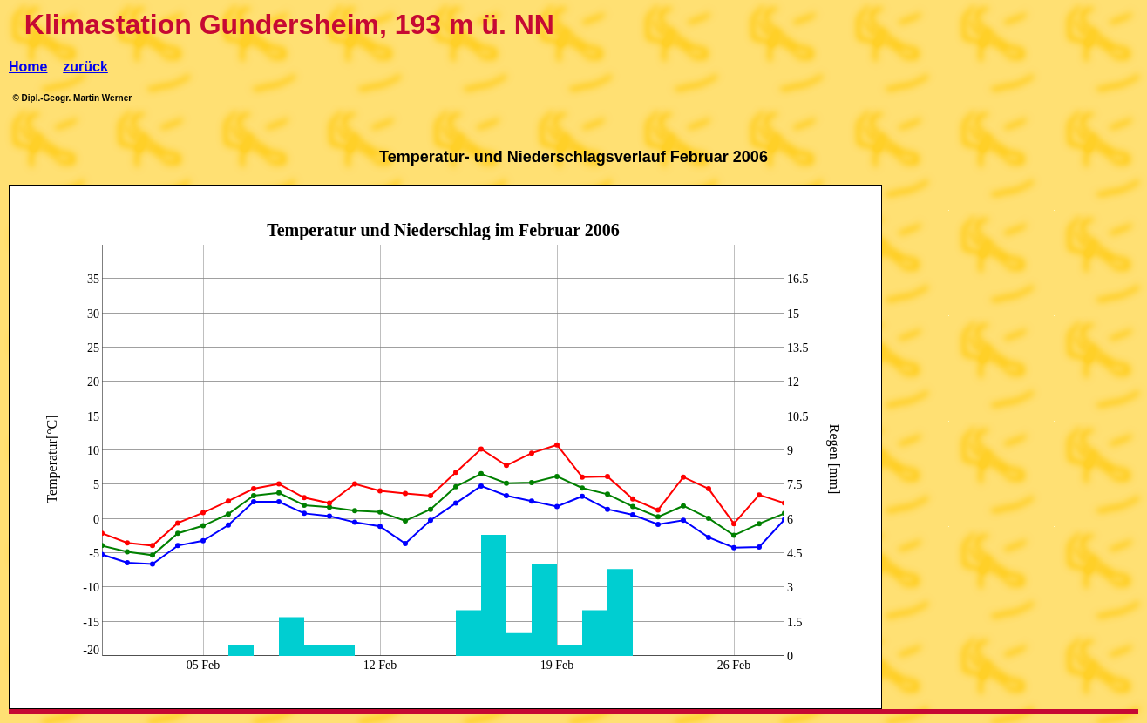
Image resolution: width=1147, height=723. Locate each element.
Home (28, 66)
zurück (85, 66)
